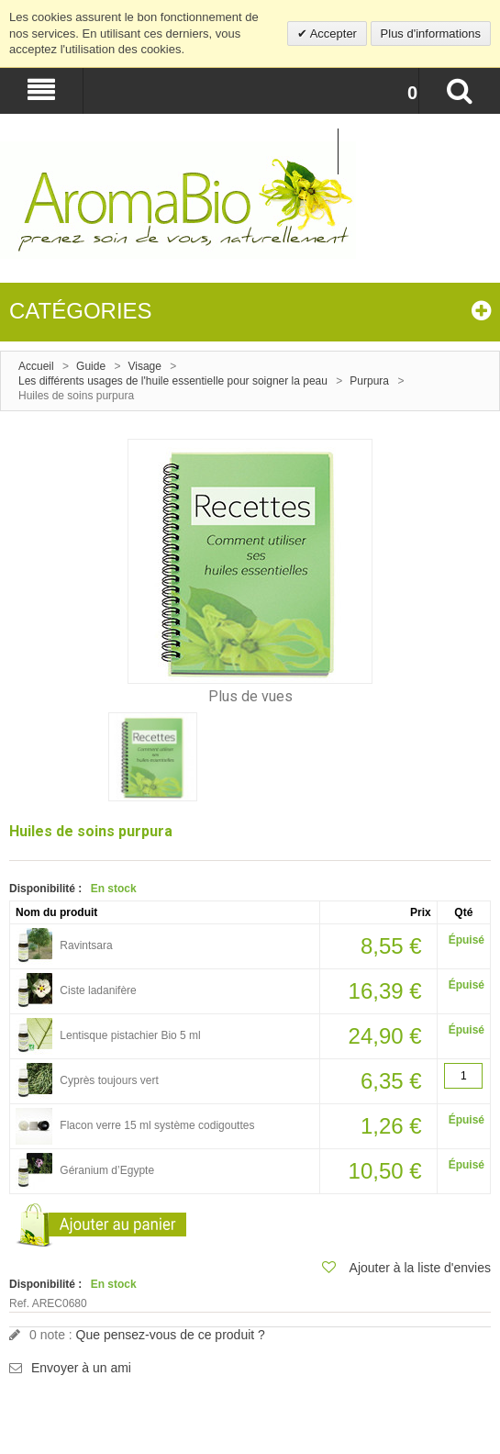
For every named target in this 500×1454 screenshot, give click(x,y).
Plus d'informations (431, 33)
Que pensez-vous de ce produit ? (170, 1334)
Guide (91, 366)
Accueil (36, 366)
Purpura (369, 381)
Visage (144, 366)
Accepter (332, 33)
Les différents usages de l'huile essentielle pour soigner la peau (173, 381)
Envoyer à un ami (81, 1367)
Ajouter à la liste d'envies (420, 1267)
